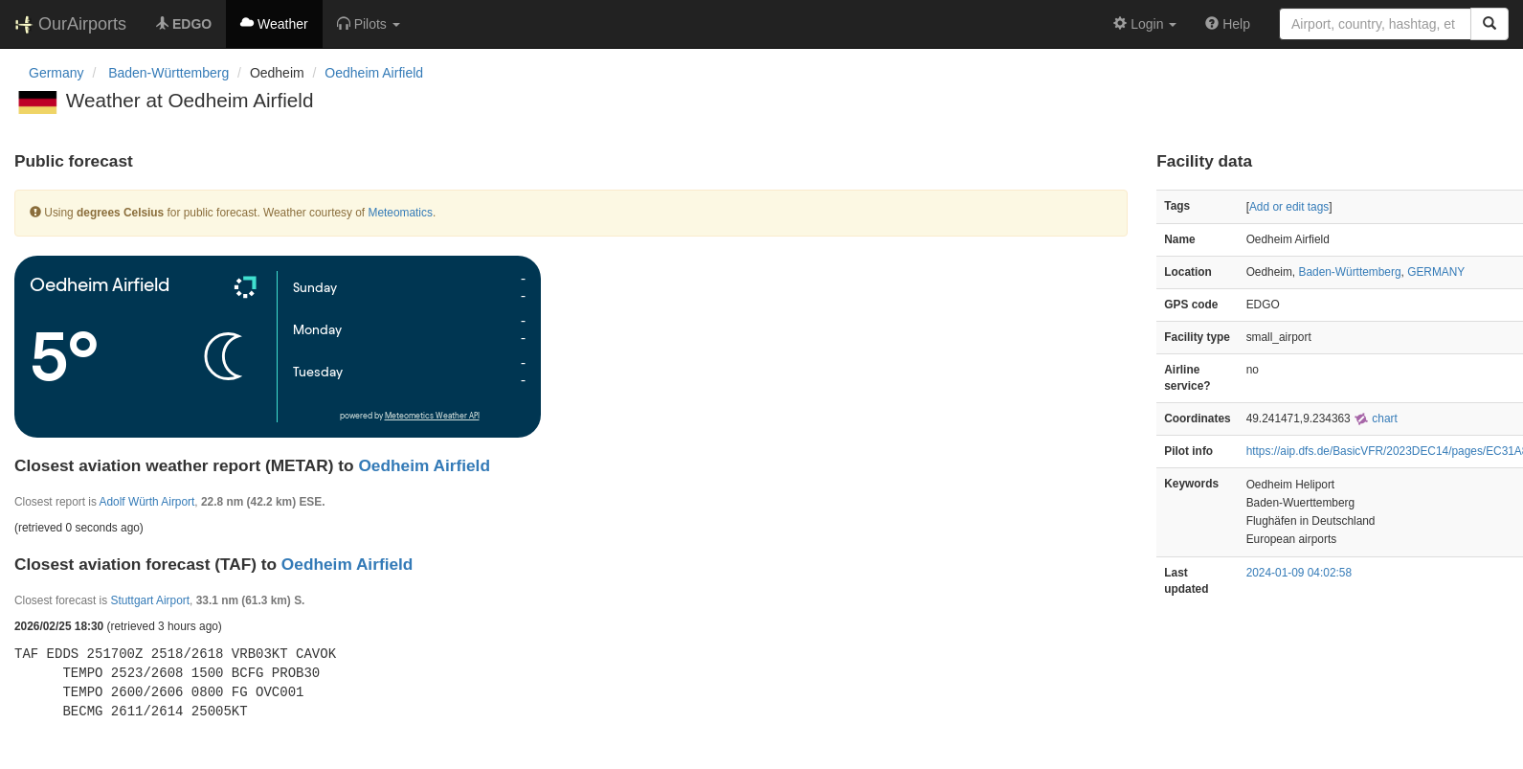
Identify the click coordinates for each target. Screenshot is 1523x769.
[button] (368, 24)
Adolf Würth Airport (147, 502)
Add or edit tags (1289, 207)
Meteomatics (400, 212)
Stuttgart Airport (150, 600)
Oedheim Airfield (374, 72)
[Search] (1489, 24)
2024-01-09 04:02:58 (1299, 572)
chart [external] (1376, 418)
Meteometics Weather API (432, 416)
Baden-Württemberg (1349, 272)
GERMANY (1436, 272)
